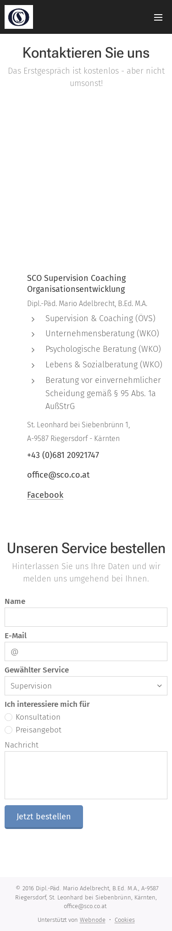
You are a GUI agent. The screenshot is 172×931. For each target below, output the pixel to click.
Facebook (45, 495)
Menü (158, 17)
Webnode (92, 919)
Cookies (125, 919)
